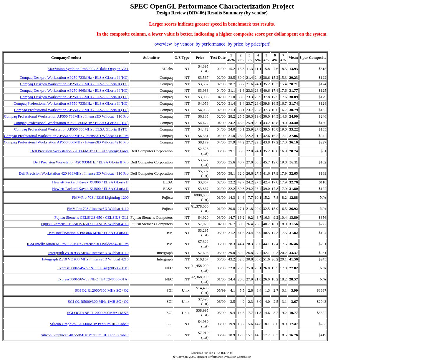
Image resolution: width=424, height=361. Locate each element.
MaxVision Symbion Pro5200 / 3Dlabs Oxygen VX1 (88, 68)
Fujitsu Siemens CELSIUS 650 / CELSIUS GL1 (91, 217)
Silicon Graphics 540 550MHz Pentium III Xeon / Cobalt (84, 335)
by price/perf (257, 43)
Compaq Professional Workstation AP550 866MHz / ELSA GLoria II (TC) (71, 129)
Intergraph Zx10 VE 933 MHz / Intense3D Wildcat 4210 (85, 259)
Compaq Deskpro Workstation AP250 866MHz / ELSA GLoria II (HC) (73, 90)
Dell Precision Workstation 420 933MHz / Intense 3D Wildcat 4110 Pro (74, 173)
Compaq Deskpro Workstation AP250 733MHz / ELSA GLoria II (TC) (74, 84)
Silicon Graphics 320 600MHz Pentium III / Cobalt (89, 324)
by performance (210, 43)
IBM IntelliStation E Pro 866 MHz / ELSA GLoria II (88, 232)
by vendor (183, 43)
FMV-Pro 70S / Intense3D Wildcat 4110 (98, 208)
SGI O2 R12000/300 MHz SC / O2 (102, 290)
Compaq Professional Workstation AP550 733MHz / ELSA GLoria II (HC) (71, 103)
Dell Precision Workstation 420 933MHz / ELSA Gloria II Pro (81, 162)
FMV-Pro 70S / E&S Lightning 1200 (100, 197)
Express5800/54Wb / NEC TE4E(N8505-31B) (93, 268)
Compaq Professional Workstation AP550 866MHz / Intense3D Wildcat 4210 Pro (66, 142)
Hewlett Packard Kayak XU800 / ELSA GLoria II (90, 182)
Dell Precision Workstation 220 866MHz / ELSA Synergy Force (79, 151)
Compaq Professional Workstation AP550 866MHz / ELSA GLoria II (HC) (71, 123)
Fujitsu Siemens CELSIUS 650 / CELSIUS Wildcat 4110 (84, 224)
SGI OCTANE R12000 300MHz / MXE (98, 312)
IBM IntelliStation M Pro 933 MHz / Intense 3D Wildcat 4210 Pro (78, 244)
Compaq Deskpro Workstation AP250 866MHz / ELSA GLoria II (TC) (74, 97)
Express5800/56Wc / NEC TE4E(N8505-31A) (93, 279)
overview (163, 43)
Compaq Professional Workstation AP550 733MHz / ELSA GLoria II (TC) (71, 110)
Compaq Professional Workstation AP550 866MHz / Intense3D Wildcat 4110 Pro (66, 135)
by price (235, 43)
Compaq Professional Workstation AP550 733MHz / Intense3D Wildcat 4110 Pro (66, 116)
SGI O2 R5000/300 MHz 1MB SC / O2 (98, 301)
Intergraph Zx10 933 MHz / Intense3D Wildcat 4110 (88, 252)
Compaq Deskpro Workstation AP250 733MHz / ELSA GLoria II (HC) (73, 77)
